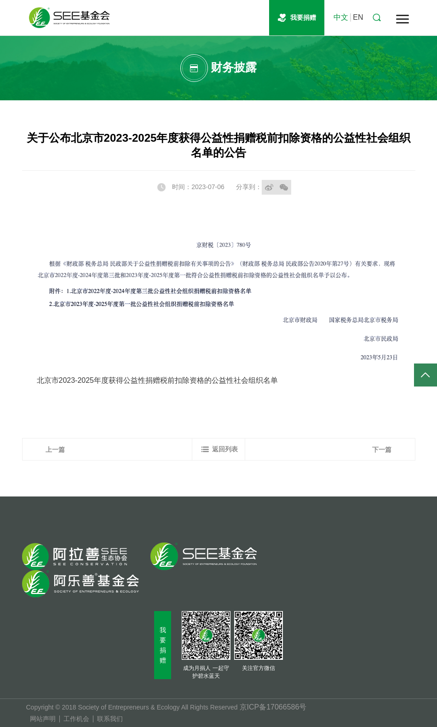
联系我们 (110, 718)
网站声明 (43, 718)
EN (358, 17)
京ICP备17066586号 (273, 707)
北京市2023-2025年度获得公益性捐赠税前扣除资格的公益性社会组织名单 (157, 380)
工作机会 (76, 718)
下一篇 (381, 449)
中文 (341, 17)
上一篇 (55, 449)
